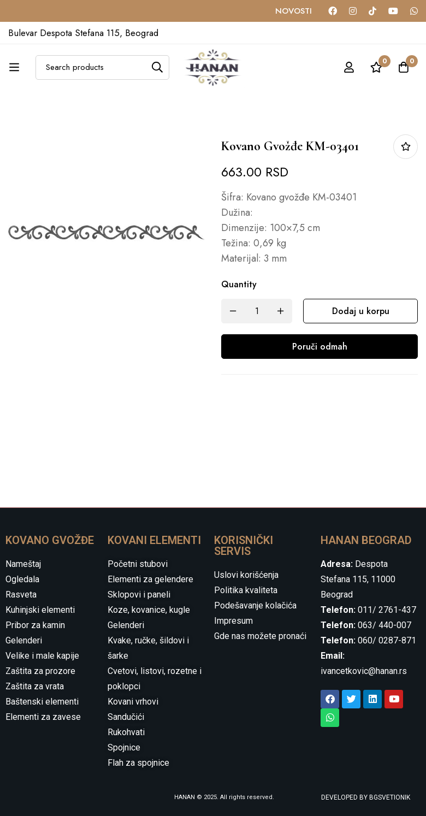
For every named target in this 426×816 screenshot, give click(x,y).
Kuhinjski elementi (40, 610)
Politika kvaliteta (245, 590)
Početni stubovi (138, 564)
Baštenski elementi (42, 701)
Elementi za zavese (43, 717)
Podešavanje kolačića (255, 605)
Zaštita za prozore (40, 671)
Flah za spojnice (138, 763)
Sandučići (126, 717)
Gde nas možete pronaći (260, 636)
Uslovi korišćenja (246, 575)
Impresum (233, 621)
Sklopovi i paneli (139, 594)
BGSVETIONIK (389, 797)
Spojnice (124, 747)
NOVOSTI (293, 11)
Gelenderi (23, 640)
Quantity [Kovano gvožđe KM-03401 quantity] (239, 284)
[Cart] (403, 67)
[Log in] (349, 67)
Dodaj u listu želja (405, 146)
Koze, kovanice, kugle (149, 610)
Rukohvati (126, 732)
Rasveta (21, 594)
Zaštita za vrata (34, 686)
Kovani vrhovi (133, 701)
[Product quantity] (256, 311)
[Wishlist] (376, 67)
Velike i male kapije (42, 656)
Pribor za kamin (35, 625)
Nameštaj (23, 564)
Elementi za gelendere (150, 579)
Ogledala (22, 579)
